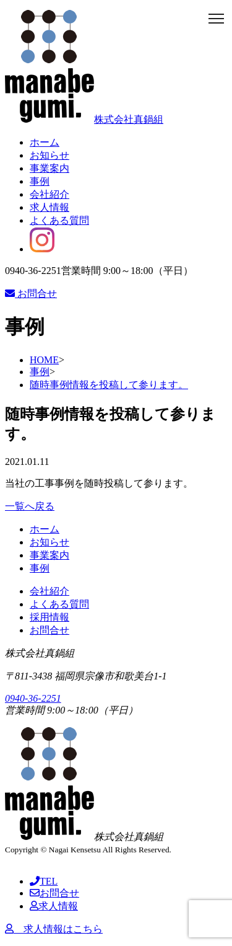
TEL (44, 881)
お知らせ (49, 155)
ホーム (44, 142)
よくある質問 (59, 220)
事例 (39, 181)
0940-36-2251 (33, 698)
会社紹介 (49, 194)
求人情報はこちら (54, 929)
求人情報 (49, 207)
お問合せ (31, 293)
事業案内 (49, 168)
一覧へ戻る (29, 506)
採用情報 (49, 617)
